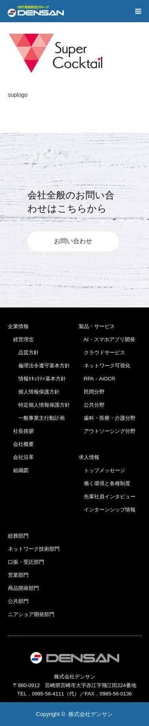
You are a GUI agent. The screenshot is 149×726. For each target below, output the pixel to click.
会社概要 (21, 444)
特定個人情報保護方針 (39, 405)
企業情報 (18, 326)
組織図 (18, 470)
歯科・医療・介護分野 (107, 418)
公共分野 (91, 405)
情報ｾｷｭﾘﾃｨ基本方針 (37, 379)
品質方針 (23, 352)
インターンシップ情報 (107, 510)
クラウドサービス (102, 352)
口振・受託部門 (26, 562)
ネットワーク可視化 (104, 366)
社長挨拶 (21, 431)
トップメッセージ (102, 470)
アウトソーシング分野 (107, 431)
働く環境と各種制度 (104, 483)
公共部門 (18, 601)
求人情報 (89, 457)
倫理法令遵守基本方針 (39, 366)
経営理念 (21, 339)
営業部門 (18, 575)
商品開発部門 (23, 588)
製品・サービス (97, 326)
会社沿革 (21, 457)
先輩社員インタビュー (107, 496)
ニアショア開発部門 (31, 614)
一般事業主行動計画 (36, 418)
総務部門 (18, 536)
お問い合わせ (73, 241)
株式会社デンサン (90, 714)
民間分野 (91, 392)
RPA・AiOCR (97, 379)
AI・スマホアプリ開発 (107, 339)
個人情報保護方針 (34, 392)
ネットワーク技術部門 (34, 549)
